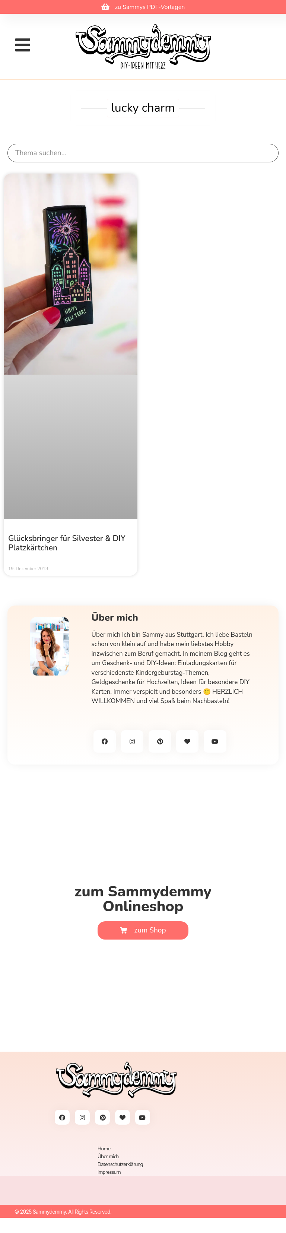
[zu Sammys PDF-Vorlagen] (105, 7)
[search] (143, 153)
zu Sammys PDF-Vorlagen (150, 7)
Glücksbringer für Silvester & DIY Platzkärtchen (66, 543)
